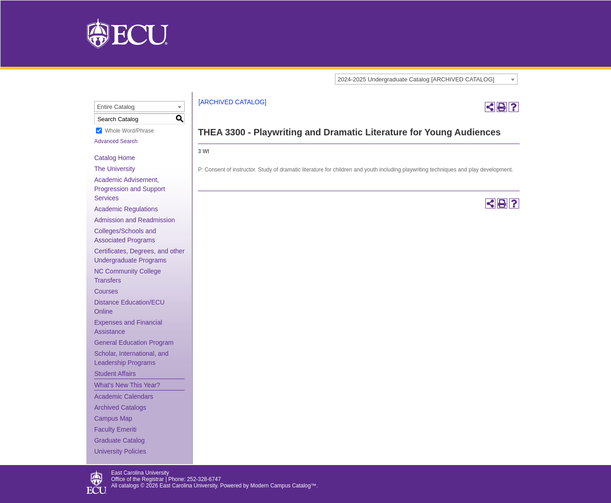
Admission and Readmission (134, 220)
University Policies (120, 451)
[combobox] (426, 79)
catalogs (129, 485)
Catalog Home (114, 157)
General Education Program (134, 342)
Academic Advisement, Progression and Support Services (129, 189)
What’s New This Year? (127, 385)
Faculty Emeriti (115, 429)
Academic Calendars (123, 396)
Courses (106, 291)
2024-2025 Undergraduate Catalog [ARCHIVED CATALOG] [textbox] (416, 79)
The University (114, 168)
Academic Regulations (126, 209)
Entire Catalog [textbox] (115, 106)
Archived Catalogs (120, 407)
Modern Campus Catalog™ (283, 485)
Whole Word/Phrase (129, 131)
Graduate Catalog (119, 440)
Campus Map (113, 418)
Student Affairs (115, 373)
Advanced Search (116, 141)
